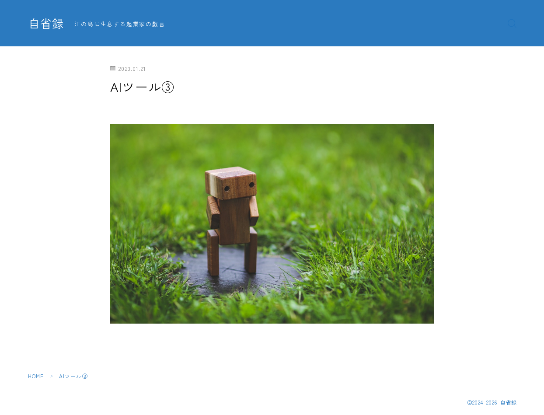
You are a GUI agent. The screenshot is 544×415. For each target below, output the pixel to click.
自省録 (46, 23)
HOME (36, 376)
